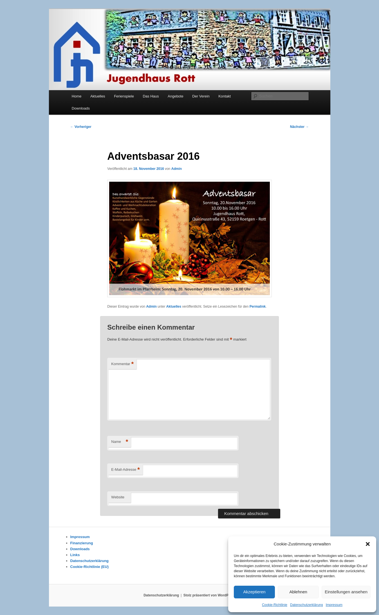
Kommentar (122, 364)
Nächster (299, 127)
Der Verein (200, 96)
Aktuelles (97, 96)
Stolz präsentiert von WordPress (209, 595)
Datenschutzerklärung (306, 605)
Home (77, 96)
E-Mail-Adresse (125, 470)
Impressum (334, 605)
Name (119, 442)
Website (117, 497)
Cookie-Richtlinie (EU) (89, 567)
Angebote (175, 96)
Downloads (81, 108)
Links (75, 555)
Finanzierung (81, 543)
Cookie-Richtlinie (274, 605)
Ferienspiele (124, 96)
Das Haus (151, 96)
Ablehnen (298, 591)
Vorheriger (80, 127)
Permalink (258, 306)
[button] (368, 544)
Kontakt (224, 96)
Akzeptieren (254, 591)
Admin (176, 169)
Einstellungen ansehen (346, 591)
